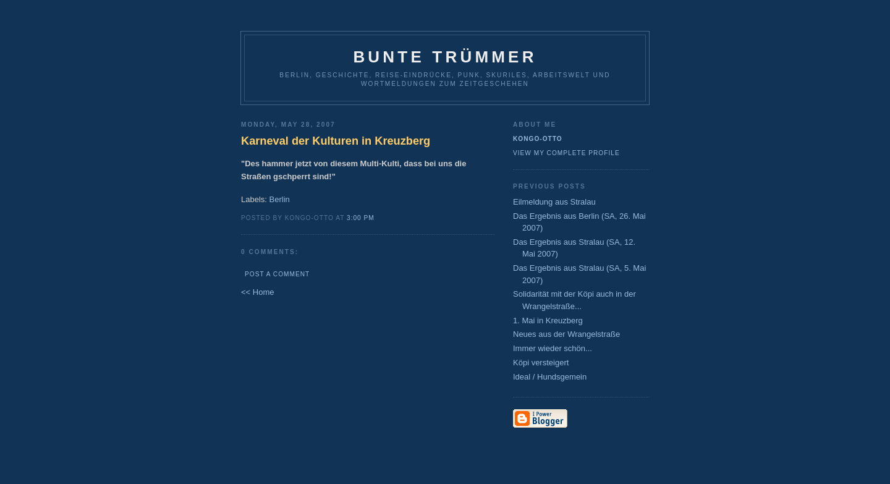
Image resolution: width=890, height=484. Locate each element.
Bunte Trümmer (444, 57)
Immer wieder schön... (552, 348)
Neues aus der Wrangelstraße (566, 334)
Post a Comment (277, 274)
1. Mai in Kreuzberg (548, 320)
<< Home (257, 292)
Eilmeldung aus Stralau (554, 201)
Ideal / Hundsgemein (550, 376)
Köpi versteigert (541, 362)
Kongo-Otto (537, 138)
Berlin (279, 199)
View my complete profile (566, 153)
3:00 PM (361, 217)
